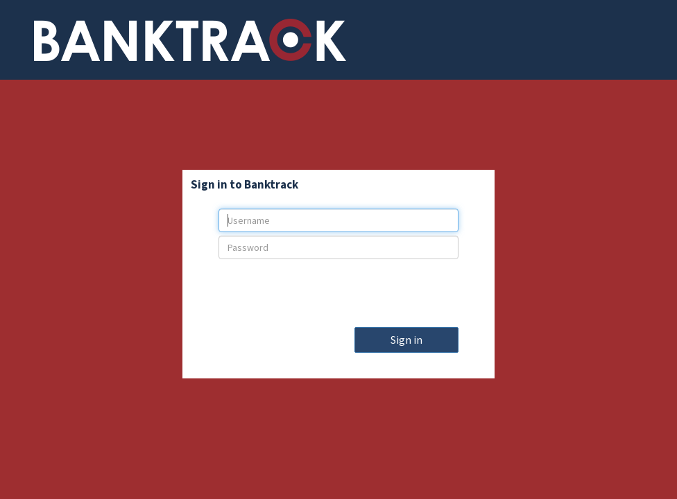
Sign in (406, 340)
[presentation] (338, 290)
